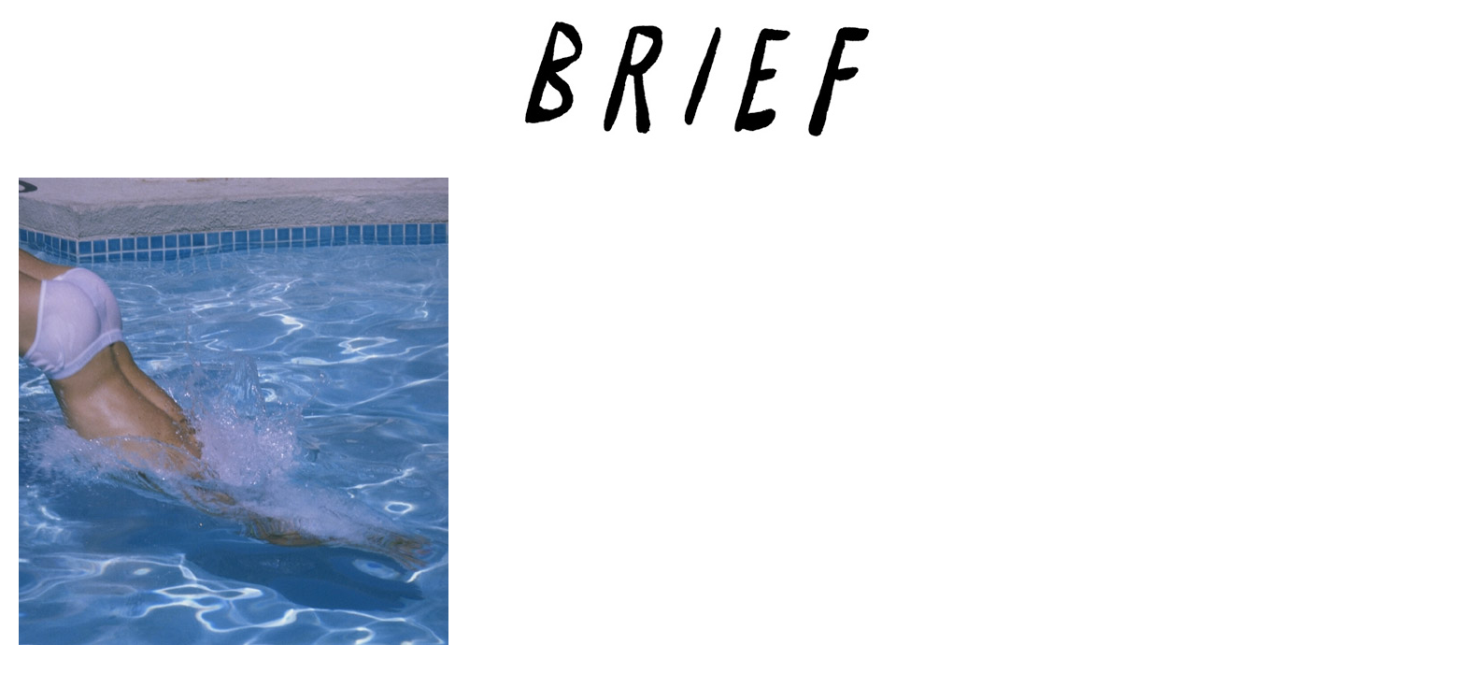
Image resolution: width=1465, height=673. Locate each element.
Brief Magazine (732, 89)
